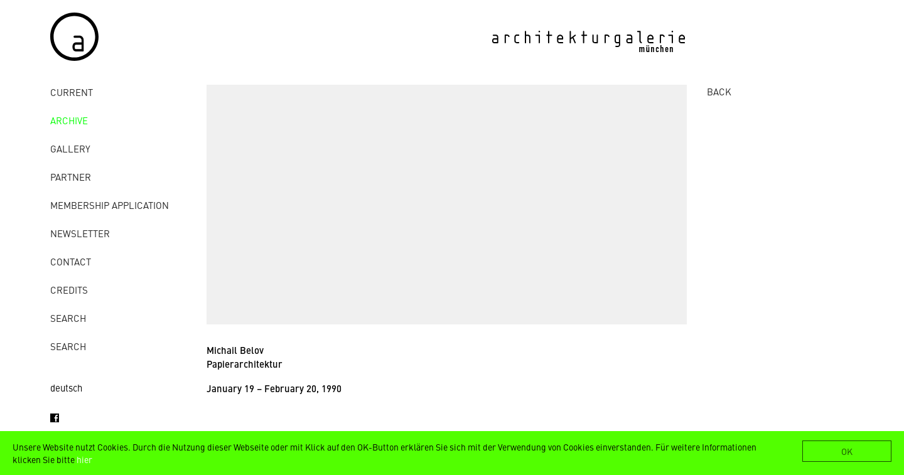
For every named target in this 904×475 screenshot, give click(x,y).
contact (70, 261)
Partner (70, 176)
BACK (719, 91)
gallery (70, 148)
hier (84, 459)
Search (68, 317)
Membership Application (109, 204)
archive (69, 120)
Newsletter (80, 233)
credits (69, 289)
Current (71, 92)
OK (847, 451)
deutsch (66, 387)
